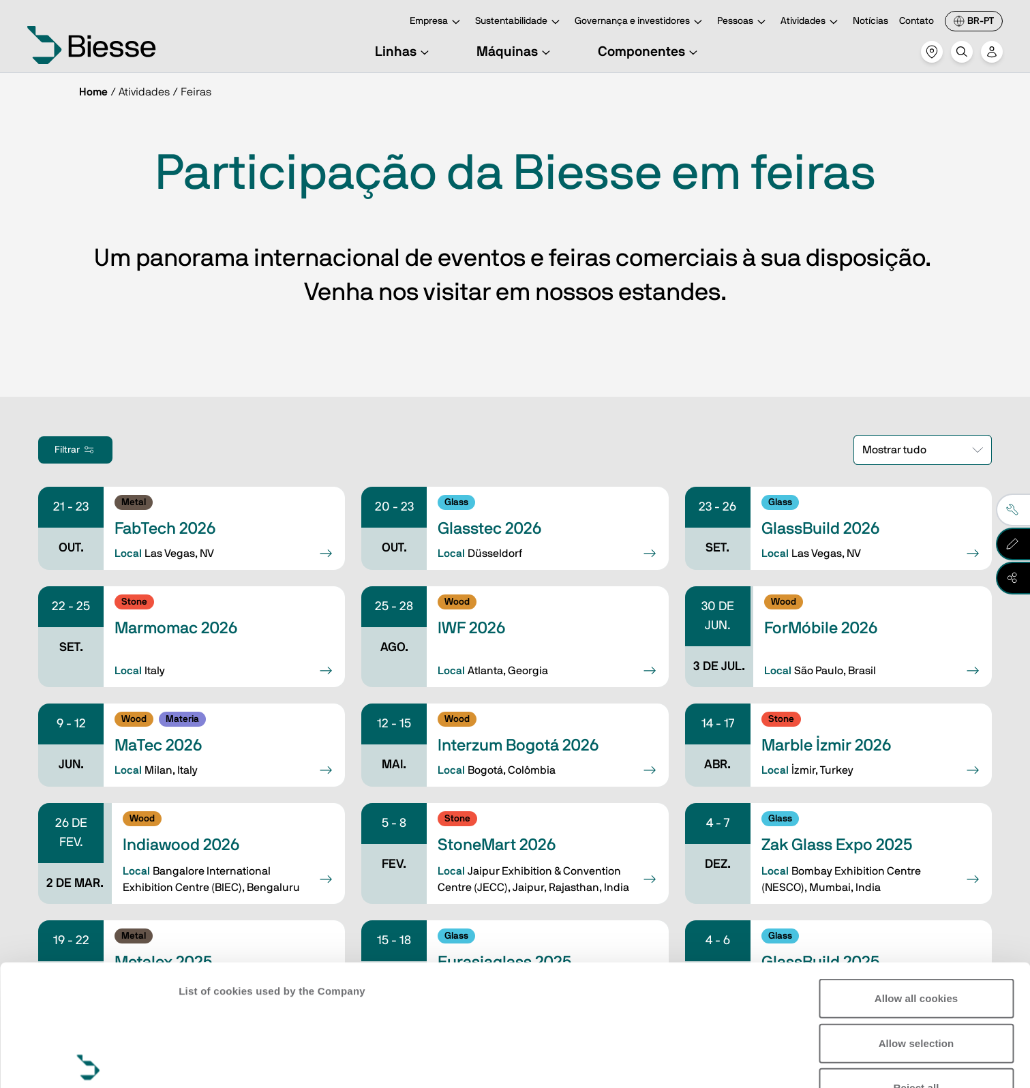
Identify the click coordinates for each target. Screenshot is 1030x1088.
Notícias (870, 21)
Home (93, 92)
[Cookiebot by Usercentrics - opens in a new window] (88, 1061)
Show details (210, 1061)
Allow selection (916, 917)
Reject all (916, 962)
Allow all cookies (916, 873)
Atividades (811, 22)
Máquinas (515, 52)
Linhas (404, 52)
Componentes (649, 52)
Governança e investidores (640, 22)
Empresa (437, 22)
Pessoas (743, 22)
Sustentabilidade (519, 22)
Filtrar (75, 450)
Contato (916, 21)
